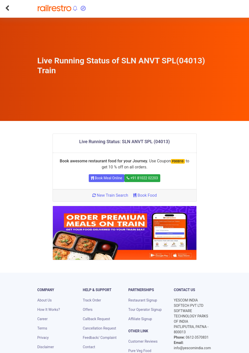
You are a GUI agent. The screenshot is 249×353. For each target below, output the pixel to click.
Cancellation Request (99, 328)
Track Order (92, 300)
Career (42, 319)
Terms (42, 328)
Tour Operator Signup (145, 310)
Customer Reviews (143, 341)
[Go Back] (7, 8)
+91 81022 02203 (142, 178)
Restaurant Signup (142, 300)
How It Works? (48, 310)
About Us (44, 300)
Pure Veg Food (139, 351)
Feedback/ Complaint (100, 338)
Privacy (43, 338)
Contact (89, 347)
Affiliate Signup (140, 319)
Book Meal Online (106, 178)
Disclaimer (45, 347)
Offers (88, 310)
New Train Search (110, 195)
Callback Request (96, 319)
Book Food (145, 195)
